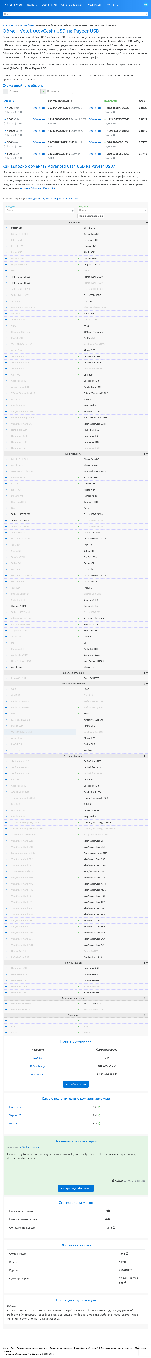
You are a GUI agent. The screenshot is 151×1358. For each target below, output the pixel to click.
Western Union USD (21, 1003)
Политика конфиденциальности (116, 1348)
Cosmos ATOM (18, 606)
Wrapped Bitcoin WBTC (22, 471)
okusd (14, 1032)
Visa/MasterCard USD (22, 411)
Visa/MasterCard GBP (22, 859)
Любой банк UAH (20, 368)
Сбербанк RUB (18, 381)
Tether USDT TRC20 (20, 283)
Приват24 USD (18, 951)
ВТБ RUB (15, 399)
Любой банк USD (20, 356)
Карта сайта (8, 1348)
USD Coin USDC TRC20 (22, 575)
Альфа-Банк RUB (20, 387)
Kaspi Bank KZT (18, 405)
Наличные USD (19, 430)
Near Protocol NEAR (21, 661)
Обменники (49, 4)
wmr (13, 1026)
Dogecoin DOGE (19, 264)
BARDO (13, 1123)
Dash (13, 270)
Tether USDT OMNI (20, 612)
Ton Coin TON (18, 319)
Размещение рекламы (61, 1348)
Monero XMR (17, 258)
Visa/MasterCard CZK (21, 920)
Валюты (32, 4)
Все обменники (76, 1084)
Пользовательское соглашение (32, 1348)
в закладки (31, 198)
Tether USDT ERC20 (20, 276)
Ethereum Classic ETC (21, 618)
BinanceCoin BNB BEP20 (23, 307)
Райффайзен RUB (20, 957)
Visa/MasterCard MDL (22, 890)
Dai (12, 643)
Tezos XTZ (16, 636)
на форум (56, 198)
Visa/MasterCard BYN (22, 877)
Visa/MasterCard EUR (22, 841)
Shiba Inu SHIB (18, 600)
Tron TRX (15, 301)
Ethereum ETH (18, 240)
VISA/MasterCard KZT (22, 871)
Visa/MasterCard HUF (22, 896)
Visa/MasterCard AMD (22, 883)
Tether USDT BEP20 (20, 289)
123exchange (38, 1066)
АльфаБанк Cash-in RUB (23, 834)
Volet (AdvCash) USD (21, 344)
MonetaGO (37, 1074)
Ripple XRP (16, 252)
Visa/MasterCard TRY (21, 902)
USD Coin (15, 569)
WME (13, 689)
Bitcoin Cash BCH (19, 234)
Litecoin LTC (17, 246)
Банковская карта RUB (23, 417)
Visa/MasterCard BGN (22, 938)
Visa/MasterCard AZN (22, 945)
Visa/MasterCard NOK (22, 932)
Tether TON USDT (19, 295)
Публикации (94, 4)
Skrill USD (16, 750)
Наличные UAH (19, 448)
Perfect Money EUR (20, 707)
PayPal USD (17, 338)
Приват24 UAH (18, 810)
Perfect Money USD (20, 701)
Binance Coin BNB (20, 594)
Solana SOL (17, 313)
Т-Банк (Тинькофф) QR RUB (25, 822)
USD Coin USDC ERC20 (22, 538)
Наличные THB (19, 992)
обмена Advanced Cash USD (37, 188)
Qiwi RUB (15, 695)
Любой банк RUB (20, 362)
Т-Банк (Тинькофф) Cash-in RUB (27, 828)
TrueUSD (15, 588)
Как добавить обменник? (86, 1348)
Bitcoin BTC (16, 228)
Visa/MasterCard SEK (21, 908)
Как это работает (71, 4)
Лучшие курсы (14, 4)
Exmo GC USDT (18, 678)
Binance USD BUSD (20, 624)
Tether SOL (16, 563)
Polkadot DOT (18, 649)
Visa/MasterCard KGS (22, 926)
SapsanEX (15, 1115)
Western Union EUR (20, 1009)
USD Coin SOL (18, 581)
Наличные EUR (19, 442)
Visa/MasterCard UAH (22, 424)
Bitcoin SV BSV (18, 465)
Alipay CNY (16, 350)
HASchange (16, 1106)
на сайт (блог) (70, 198)
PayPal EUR (17, 744)
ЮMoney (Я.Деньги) (21, 332)
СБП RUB (15, 374)
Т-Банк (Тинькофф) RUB (23, 393)
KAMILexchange (29, 1147)
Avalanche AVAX (19, 655)
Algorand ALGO (19, 630)
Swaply (37, 1057)
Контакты (113, 4)
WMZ (13, 326)
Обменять (39, 107)
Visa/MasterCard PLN (22, 914)
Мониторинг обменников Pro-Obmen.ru (22, 1354)
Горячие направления (91, 216)
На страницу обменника (76, 1188)
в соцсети (44, 198)
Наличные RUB (19, 436)
